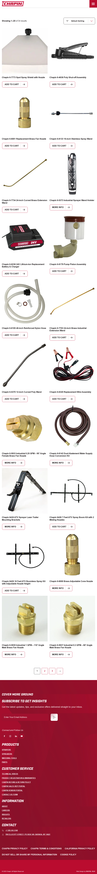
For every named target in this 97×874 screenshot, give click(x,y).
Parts (4, 762)
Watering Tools (9, 758)
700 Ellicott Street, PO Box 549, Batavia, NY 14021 (26, 834)
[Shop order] (79, 21)
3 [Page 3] (52, 671)
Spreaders (7, 754)
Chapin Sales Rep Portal (13, 786)
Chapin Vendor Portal (12, 790)
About (5, 806)
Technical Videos (10, 774)
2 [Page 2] (44, 671)
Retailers (6, 818)
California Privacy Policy (80, 848)
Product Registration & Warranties (19, 778)
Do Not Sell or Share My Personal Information (29, 855)
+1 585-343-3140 (10, 830)
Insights (6, 814)
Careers (6, 810)
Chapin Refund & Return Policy (16, 782)
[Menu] (93, 4)
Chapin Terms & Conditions (46, 848)
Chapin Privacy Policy (15, 848)
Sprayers (6, 750)
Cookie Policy (68, 855)
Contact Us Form (10, 795)
